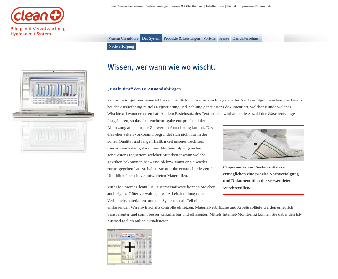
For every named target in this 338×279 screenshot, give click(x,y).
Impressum (246, 6)
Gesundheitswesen (131, 6)
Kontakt (232, 6)
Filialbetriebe (215, 6)
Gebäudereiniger (157, 6)
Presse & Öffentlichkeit (187, 6)
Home (111, 6)
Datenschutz (263, 6)
